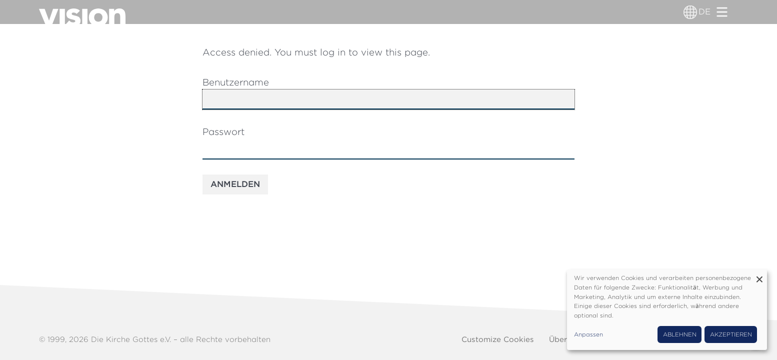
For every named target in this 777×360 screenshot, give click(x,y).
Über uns (566, 339)
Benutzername (235, 82)
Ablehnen (679, 334)
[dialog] (667, 310)
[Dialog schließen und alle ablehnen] (759, 276)
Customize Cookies (498, 339)
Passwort (223, 131)
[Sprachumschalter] (690, 12)
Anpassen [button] (588, 334)
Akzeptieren (731, 334)
